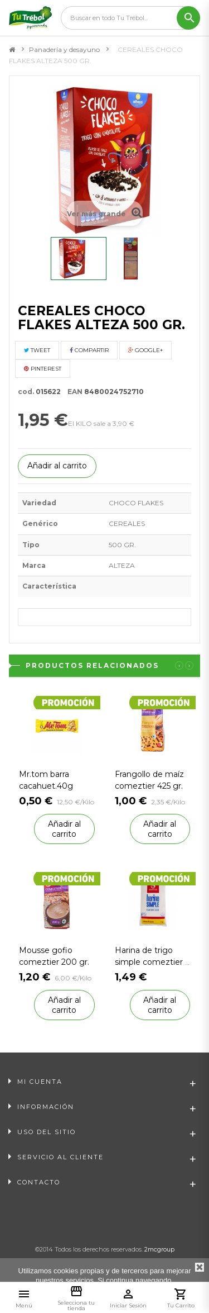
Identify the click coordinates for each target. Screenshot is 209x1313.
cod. (26, 391)
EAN (72, 391)
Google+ (145, 350)
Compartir (89, 350)
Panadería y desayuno (64, 49)
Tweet (37, 350)
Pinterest (42, 368)
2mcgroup (159, 1249)
